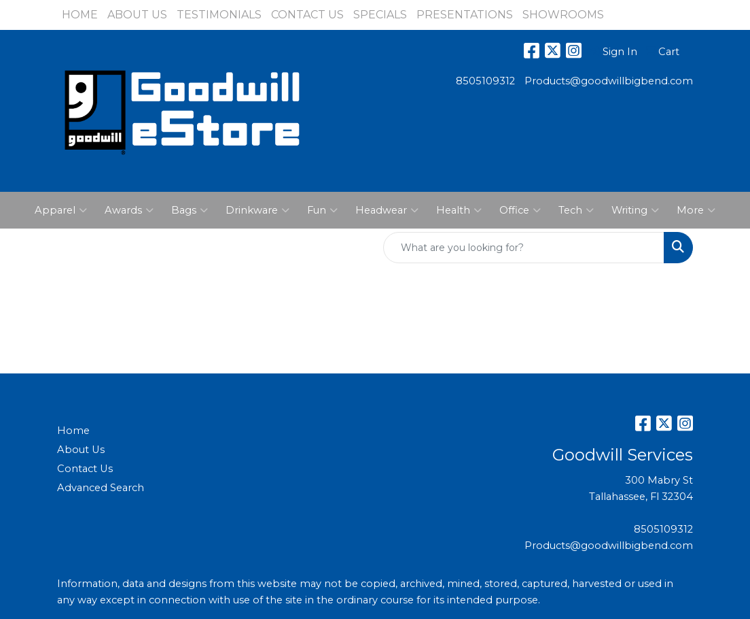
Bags (189, 210)
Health (459, 210)
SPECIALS (380, 14)
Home (73, 430)
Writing (635, 210)
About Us (81, 450)
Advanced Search (100, 488)
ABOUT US (137, 14)
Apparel (61, 210)
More (696, 210)
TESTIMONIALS (219, 14)
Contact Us (85, 469)
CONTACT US (307, 14)
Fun (322, 210)
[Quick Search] (523, 247)
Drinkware (257, 210)
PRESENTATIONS (464, 14)
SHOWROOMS (563, 14)
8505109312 (485, 81)
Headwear (386, 210)
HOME (80, 14)
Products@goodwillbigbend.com (608, 81)
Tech (576, 210)
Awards (129, 210)
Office (520, 210)
